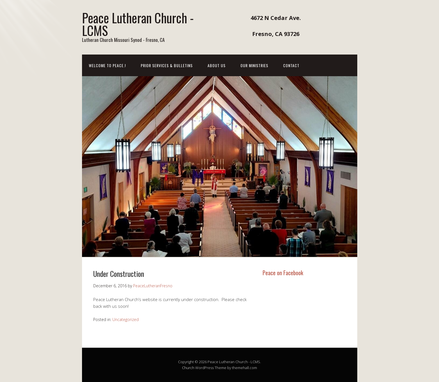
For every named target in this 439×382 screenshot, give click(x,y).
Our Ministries (254, 65)
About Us (217, 65)
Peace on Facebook (283, 272)
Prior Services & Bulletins (167, 65)
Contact (291, 65)
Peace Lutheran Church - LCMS (138, 24)
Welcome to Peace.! (107, 65)
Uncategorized (125, 319)
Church (188, 367)
